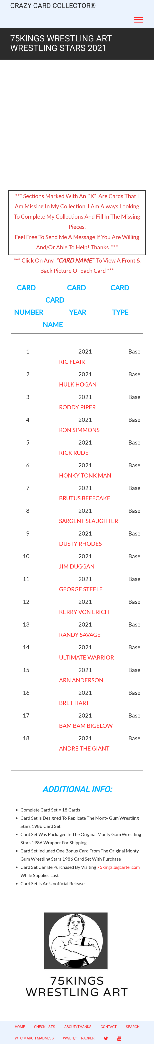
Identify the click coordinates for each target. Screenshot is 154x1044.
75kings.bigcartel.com (118, 867)
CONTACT (109, 1027)
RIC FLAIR (72, 361)
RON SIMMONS (79, 429)
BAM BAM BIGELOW (86, 725)
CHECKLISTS (44, 1027)
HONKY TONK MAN (85, 475)
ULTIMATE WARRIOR (86, 657)
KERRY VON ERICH (84, 611)
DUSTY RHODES (80, 543)
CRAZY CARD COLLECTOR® (53, 6)
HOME (20, 1027)
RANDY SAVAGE (80, 634)
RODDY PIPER (77, 407)
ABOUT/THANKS (78, 1027)
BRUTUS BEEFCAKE (84, 498)
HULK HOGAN (78, 384)
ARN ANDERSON (81, 680)
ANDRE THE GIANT (84, 748)
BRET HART (74, 702)
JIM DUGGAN (76, 566)
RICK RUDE (74, 452)
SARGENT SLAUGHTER (88, 520)
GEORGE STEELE (81, 589)
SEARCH (132, 1027)
